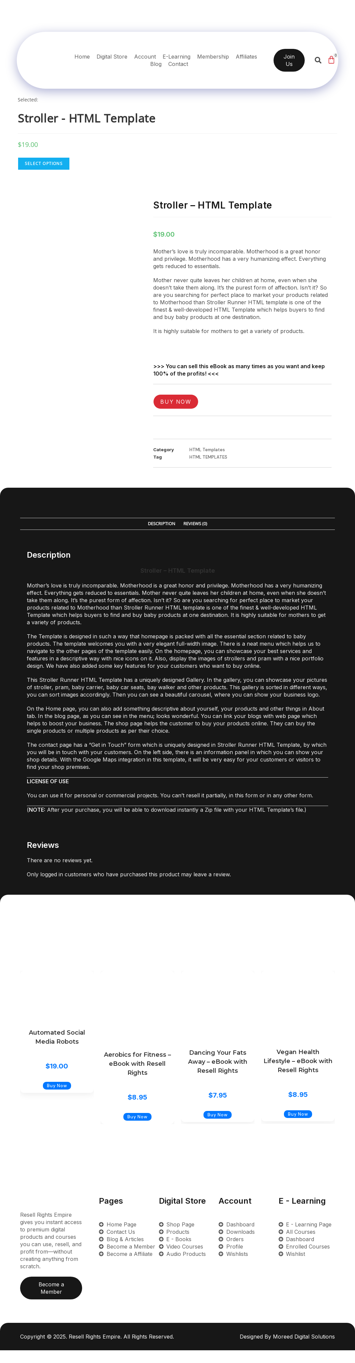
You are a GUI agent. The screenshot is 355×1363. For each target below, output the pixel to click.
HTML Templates (207, 450)
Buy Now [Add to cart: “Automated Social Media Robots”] (57, 1098)
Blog (156, 64)
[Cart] (331, 60)
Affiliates (246, 56)
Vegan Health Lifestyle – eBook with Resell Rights (298, 1061)
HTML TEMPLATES (208, 457)
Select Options (44, 163)
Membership (213, 56)
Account (145, 56)
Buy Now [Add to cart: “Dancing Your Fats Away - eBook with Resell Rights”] (218, 1127)
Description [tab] (161, 524)
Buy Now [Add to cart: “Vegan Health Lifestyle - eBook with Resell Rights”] (298, 1127)
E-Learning (176, 56)
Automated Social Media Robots (57, 1037)
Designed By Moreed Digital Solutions (287, 1349)
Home (82, 56)
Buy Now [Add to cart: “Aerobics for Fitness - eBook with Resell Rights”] (137, 1129)
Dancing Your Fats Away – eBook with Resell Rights (217, 1061)
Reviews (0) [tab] (195, 524)
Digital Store (112, 56)
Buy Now (175, 401)
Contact (178, 64)
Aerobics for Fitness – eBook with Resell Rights (137, 1063)
